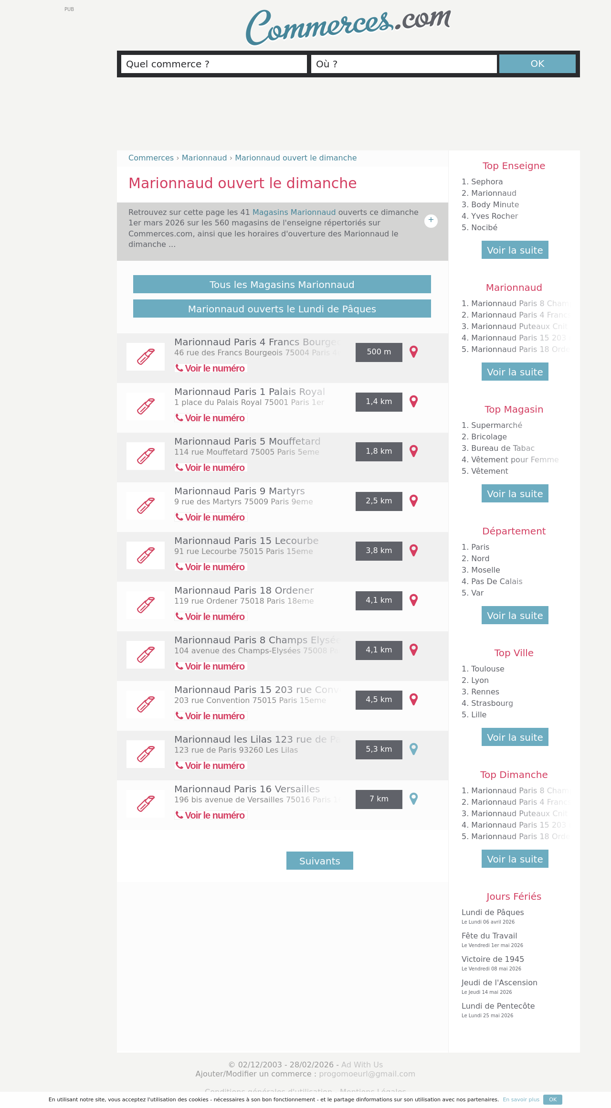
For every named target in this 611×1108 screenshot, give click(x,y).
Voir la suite (515, 250)
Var (477, 592)
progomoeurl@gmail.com (367, 1073)
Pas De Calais (496, 581)
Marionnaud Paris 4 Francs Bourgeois (262, 342)
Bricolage (489, 436)
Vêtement (489, 471)
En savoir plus (521, 1100)
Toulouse (488, 668)
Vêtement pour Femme (515, 459)
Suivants (319, 861)
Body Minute (495, 204)
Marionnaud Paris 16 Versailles (247, 789)
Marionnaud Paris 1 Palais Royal (249, 391)
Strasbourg (492, 703)
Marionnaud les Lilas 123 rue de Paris (263, 739)
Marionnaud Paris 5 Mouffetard (247, 441)
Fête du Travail (512, 940)
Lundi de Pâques (512, 917)
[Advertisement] (348, 117)
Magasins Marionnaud (295, 212)
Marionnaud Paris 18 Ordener (244, 590)
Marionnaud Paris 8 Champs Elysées (260, 640)
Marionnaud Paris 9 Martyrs (239, 491)
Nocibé (484, 227)
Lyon (480, 680)
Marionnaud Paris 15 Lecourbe (246, 540)
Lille (478, 714)
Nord (480, 558)
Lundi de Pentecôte (512, 1010)
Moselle (485, 570)
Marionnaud (493, 193)
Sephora (487, 181)
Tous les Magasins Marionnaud (282, 284)
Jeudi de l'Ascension (512, 987)
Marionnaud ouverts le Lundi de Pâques (282, 309)
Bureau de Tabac (503, 448)
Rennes (485, 691)
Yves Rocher (494, 216)
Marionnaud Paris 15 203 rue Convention (271, 689)
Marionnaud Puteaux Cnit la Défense (541, 326)
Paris (480, 547)
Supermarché (496, 425)
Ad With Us (362, 1064)
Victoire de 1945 (512, 963)
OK (538, 63)
